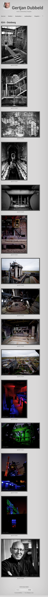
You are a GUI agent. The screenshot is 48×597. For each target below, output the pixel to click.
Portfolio (10, 16)
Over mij (3, 16)
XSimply (28, 592)
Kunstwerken (18, 16)
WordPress (20, 592)
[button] (42, 16)
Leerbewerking (27, 16)
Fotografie (36, 16)
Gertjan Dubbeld (27, 7)
